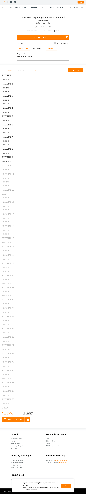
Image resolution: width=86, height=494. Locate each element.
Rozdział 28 (8, 353)
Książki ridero (15, 2)
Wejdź (81, 2)
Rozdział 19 (8, 263)
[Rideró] (4, 2)
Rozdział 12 (8, 189)
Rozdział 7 (7, 136)
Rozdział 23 (8, 308)
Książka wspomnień (17, 460)
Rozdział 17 (8, 246)
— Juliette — (6, 79)
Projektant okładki (16, 443)
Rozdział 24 (8, 316)
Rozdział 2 (7, 83)
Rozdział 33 (8, 399)
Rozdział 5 (7, 116)
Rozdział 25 (8, 328)
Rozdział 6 (7, 124)
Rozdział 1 (7, 75)
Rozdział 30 (8, 370)
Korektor (13, 441)
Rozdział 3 (7, 95)
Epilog (5, 407)
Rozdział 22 (8, 299)
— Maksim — (6, 92)
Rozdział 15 (8, 226)
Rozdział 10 (8, 165)
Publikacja (14, 448)
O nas (25, 2)
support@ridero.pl (61, 460)
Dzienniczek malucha (17, 462)
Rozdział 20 (8, 275)
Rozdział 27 (8, 345)
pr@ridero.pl (63, 462)
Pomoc (41, 2)
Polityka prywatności (52, 446)
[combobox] (8, 7)
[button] (8, 7)
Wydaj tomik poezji (16, 467)
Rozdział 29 (8, 362)
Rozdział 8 (7, 148)
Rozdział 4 (7, 107)
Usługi (30, 2)
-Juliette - (5, 194)
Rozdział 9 (7, 157)
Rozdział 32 (8, 390)
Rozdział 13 (8, 201)
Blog (36, 2)
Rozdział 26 (8, 336)
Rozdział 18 (8, 255)
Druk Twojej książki (17, 446)
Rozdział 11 (8, 174)
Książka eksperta (16, 465)
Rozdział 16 (8, 238)
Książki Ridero (50, 441)
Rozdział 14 (8, 214)
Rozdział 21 (8, 287)
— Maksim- (5, 312)
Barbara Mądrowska (43, 23)
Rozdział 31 (8, 382)
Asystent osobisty (16, 438)
